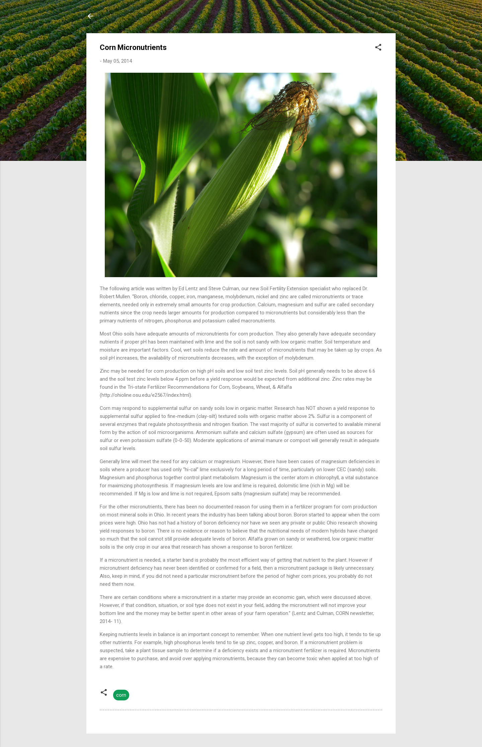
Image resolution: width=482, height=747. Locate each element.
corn (121, 695)
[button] (378, 48)
